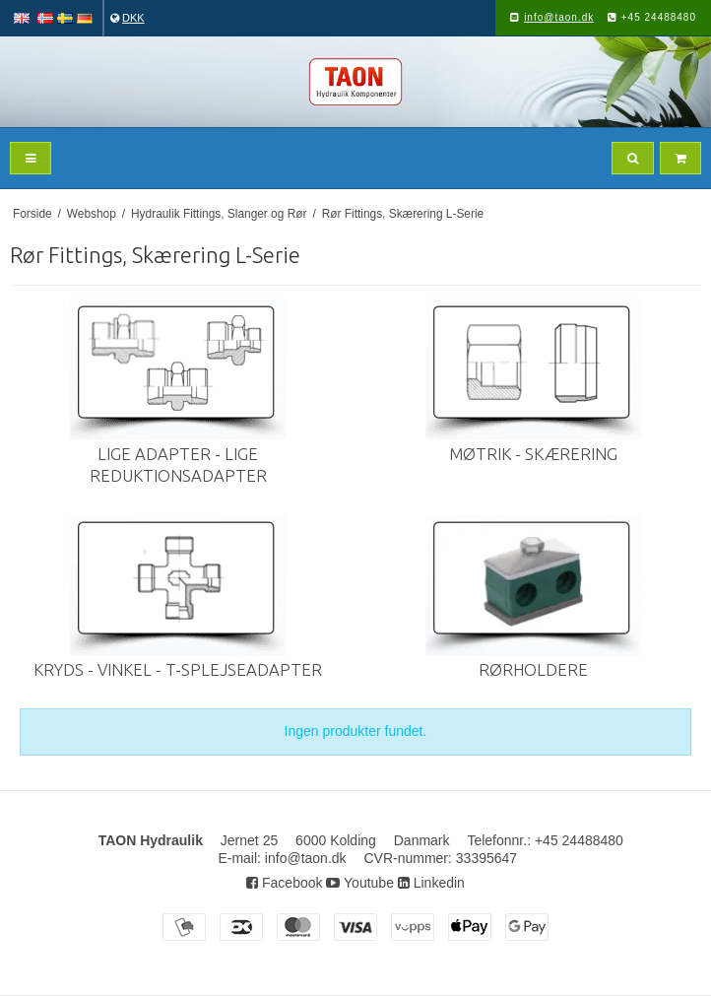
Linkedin (431, 883)
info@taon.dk (559, 17)
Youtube (360, 883)
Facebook (284, 883)
